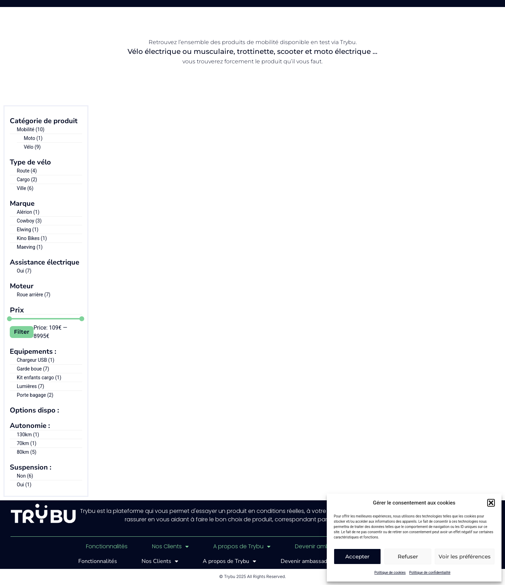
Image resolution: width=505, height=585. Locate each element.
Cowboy (29, 221)
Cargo (27, 179)
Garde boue (33, 369)
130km (28, 434)
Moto (33, 138)
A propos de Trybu (241, 546)
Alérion (28, 212)
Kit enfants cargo (39, 377)
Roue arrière (33, 294)
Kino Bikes (32, 238)
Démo (288, 8)
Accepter (357, 556)
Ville (25, 188)
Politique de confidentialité (429, 573)
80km (26, 452)
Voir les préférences (465, 556)
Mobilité (30, 129)
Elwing (27, 229)
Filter (21, 332)
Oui (24, 271)
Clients (217, 8)
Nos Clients (170, 546)
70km (26, 443)
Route (27, 171)
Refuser (408, 556)
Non (25, 476)
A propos (255, 8)
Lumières (30, 386)
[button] (491, 502)
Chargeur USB (35, 360)
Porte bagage (35, 395)
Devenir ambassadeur (325, 546)
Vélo (32, 147)
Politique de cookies (390, 573)
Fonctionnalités (171, 8)
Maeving (30, 247)
